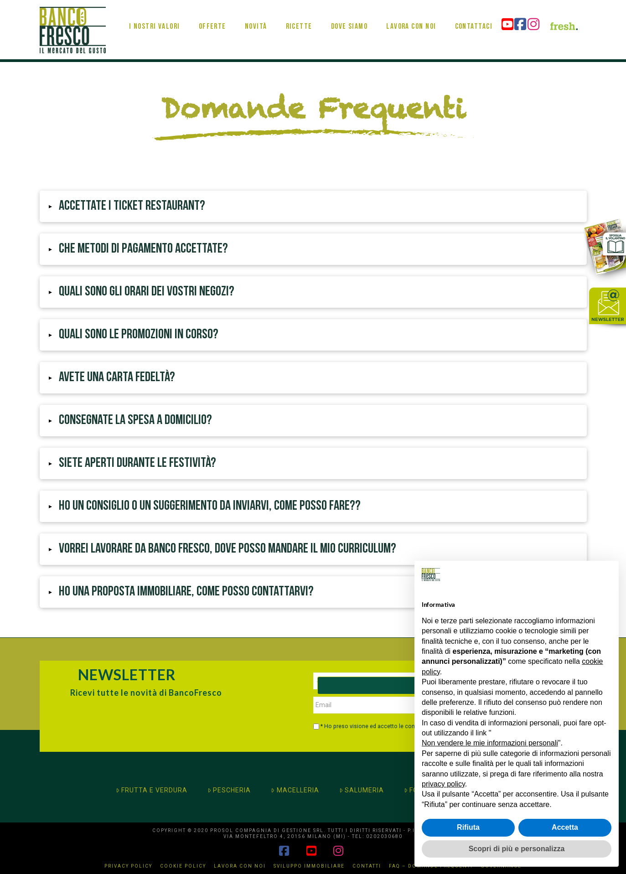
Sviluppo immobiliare (309, 866)
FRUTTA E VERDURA (151, 790)
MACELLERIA (295, 790)
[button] (313, 206)
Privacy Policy (128, 866)
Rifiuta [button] (468, 827)
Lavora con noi (240, 866)
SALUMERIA (361, 790)
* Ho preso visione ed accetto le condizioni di (390, 726)
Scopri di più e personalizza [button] (517, 849)
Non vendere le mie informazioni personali (490, 743)
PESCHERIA (229, 790)
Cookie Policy (183, 866)
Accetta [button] (565, 827)
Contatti (366, 866)
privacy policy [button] (443, 784)
